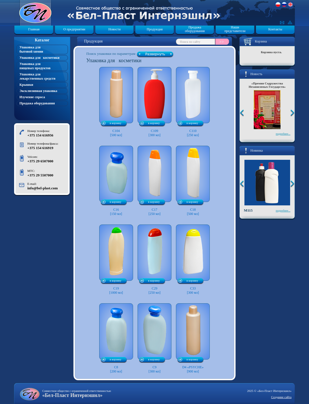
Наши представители (235, 29)
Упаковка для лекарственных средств (37, 76)
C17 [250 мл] (154, 181)
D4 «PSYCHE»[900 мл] (193, 338)
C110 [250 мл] (193, 102)
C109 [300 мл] (154, 102)
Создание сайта (281, 397)
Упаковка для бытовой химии (31, 49)
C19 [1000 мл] (116, 260)
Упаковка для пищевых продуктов (34, 66)
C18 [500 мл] (193, 181)
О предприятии (74, 29)
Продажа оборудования (195, 29)
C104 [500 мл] (116, 102)
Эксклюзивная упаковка (38, 91)
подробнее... (283, 133)
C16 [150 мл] (116, 181)
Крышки (26, 85)
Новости (114, 29)
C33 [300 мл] (193, 260)
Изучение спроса (32, 97)
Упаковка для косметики (39, 58)
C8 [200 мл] (116, 338)
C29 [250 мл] (154, 260)
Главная (33, 29)
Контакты (275, 29)
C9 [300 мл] (154, 338)
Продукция (155, 29)
